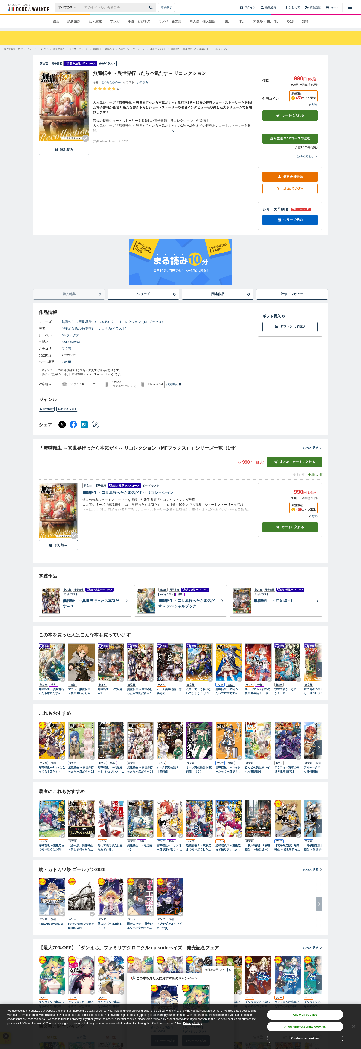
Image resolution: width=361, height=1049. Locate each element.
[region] (180, 1026)
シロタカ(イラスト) (112, 328)
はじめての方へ (290, 189)
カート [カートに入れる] (290, 527)
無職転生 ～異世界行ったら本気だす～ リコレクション (127, 493)
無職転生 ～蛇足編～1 (110, 691)
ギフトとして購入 (290, 327)
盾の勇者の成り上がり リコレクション (316, 691)
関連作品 (231, 294)
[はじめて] (292, 7)
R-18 (290, 21)
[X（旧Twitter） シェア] (62, 425)
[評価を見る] (107, 88)
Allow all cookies (305, 1014)
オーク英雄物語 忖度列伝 (169, 691)
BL (227, 21)
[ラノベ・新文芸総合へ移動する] (54, 49)
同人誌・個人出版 (202, 21)
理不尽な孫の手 (111, 82)
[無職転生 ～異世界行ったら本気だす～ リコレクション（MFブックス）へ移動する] (129, 49)
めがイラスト (67, 409)
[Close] (354, 1026)
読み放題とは (307, 156)
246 (66, 362)
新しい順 (315, 475)
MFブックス (70, 335)
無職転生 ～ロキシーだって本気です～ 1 (228, 691)
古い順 (298, 475)
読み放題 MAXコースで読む (290, 138)
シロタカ (142, 82)
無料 (305, 21)
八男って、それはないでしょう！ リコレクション (199, 691)
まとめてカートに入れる (294, 462)
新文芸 (66, 348)
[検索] (151, 7)
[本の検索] (68, 7)
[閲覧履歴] (313, 7)
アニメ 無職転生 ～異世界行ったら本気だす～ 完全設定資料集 (80, 691)
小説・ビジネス (139, 21)
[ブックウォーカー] (28, 7)
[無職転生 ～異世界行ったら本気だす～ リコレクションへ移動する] (199, 49)
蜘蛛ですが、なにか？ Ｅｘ (285, 691)
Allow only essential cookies (305, 1026)
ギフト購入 (273, 316)
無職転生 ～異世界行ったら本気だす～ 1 (140, 691)
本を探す (166, 7)
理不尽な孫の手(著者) (77, 328)
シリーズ (156, 294)
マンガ (114, 21)
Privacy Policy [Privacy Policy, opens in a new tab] (192, 1023)
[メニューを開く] (350, 7)
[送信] (151, 7)
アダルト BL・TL (265, 21)
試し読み (64, 150)
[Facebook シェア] (73, 425)
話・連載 (95, 21)
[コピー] (95, 425)
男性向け (47, 409)
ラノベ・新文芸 (170, 21)
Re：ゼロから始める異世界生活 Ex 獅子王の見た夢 (258, 691)
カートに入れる (290, 115)
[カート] (332, 7)
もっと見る (312, 448)
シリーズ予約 (275, 209)
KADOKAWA (71, 342)
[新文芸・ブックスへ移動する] (78, 49)
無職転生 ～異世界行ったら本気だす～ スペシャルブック (51, 691)
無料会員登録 (290, 177)
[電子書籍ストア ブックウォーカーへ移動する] (21, 49)
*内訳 (313, 104)
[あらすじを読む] (173, 125)
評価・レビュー (292, 294)
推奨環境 (174, 384)
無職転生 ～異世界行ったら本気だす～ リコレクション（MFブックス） (113, 322)
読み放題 (73, 21)
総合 (56, 21)
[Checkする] (85, 138)
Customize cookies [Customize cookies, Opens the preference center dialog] (305, 1038)
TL (241, 21)
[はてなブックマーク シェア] (84, 425)
